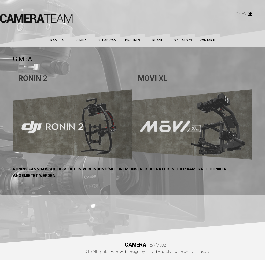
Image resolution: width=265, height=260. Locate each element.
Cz (237, 13)
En (244, 13)
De (250, 13)
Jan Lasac (199, 251)
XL (153, 78)
